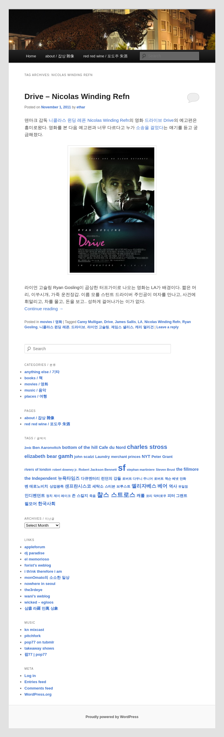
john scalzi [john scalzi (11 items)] (84, 456)
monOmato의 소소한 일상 (46, 577)
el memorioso (36, 559)
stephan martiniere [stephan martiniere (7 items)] (141, 469)
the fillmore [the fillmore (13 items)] (187, 469)
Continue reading (43, 308)
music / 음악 (35, 390)
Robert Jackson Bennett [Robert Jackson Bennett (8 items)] (98, 469)
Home (31, 56)
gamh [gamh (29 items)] (65, 456)
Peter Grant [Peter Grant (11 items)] (162, 456)
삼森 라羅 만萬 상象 (41, 608)
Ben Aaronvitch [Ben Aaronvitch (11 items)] (46, 447)
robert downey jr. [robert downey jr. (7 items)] (64, 469)
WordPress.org (38, 694)
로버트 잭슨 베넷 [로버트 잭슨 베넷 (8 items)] (166, 478)
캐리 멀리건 (144, 327)
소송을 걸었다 (149, 127)
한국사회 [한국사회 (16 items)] (46, 503)
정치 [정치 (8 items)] (49, 496)
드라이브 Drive (159, 120)
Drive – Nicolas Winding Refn (77, 96)
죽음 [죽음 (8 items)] (92, 496)
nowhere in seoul (39, 583)
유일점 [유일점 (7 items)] (183, 486)
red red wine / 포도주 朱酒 (105, 56)
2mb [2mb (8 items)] (27, 447)
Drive (108, 322)
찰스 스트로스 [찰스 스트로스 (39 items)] (116, 494)
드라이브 (78, 327)
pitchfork (32, 636)
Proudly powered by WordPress (111, 717)
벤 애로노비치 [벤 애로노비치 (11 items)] (36, 486)
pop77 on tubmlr (39, 642)
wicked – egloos (39, 602)
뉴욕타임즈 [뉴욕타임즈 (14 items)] (69, 478)
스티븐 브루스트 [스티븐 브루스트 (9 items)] (117, 486)
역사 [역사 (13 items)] (173, 486)
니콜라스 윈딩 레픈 (54, 327)
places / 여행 (35, 396)
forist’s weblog (37, 565)
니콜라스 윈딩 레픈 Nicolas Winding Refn (89, 120)
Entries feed (35, 682)
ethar (81, 107)
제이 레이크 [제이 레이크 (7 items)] (62, 496)
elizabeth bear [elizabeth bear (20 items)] (40, 456)
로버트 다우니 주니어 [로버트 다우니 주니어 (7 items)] (137, 478)
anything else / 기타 (42, 372)
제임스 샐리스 (122, 327)
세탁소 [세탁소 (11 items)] (98, 486)
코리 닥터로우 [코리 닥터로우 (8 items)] (156, 496)
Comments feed (38, 688)
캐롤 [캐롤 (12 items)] (140, 495)
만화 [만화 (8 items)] (183, 478)
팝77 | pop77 (35, 654)
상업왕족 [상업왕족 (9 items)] (57, 486)
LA (140, 322)
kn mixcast (34, 629)
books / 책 (33, 378)
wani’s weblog (37, 596)
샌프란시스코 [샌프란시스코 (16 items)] (78, 486)
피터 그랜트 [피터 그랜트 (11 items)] (177, 495)
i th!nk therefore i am (43, 571)
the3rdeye (33, 590)
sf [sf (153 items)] (122, 467)
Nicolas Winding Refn (162, 322)
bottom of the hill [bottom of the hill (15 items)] (80, 447)
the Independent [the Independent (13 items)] (40, 478)
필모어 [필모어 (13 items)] (30, 503)
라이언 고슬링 (98, 327)
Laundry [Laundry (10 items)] (102, 457)
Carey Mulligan (89, 322)
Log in (30, 675)
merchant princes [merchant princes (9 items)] (126, 457)
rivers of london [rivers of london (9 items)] (37, 470)
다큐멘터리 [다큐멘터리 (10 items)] (90, 479)
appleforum (34, 547)
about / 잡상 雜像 (59, 56)
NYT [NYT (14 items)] (146, 456)
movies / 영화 (51, 322)
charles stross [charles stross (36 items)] (147, 447)
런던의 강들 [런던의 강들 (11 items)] (111, 478)
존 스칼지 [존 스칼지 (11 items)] (80, 495)
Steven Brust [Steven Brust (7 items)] (165, 469)
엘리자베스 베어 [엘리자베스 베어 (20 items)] (150, 486)
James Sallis (125, 322)
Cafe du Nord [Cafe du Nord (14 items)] (112, 447)
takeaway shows (39, 648)
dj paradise (34, 553)
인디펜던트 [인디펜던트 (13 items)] (34, 495)
